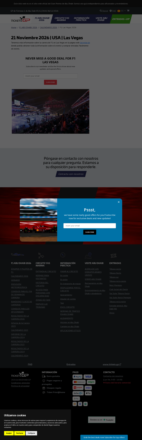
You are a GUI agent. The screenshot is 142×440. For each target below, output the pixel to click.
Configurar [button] (31, 433)
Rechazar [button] (19, 433)
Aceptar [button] (9, 433)
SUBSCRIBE (89, 232)
